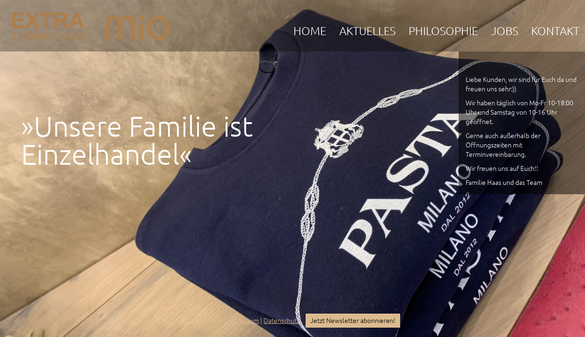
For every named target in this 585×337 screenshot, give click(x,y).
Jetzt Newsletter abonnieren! (352, 320)
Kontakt (555, 31)
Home (309, 31)
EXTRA (48, 24)
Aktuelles (367, 31)
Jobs (504, 31)
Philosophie (443, 31)
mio (137, 24)
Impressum (243, 320)
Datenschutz (281, 320)
